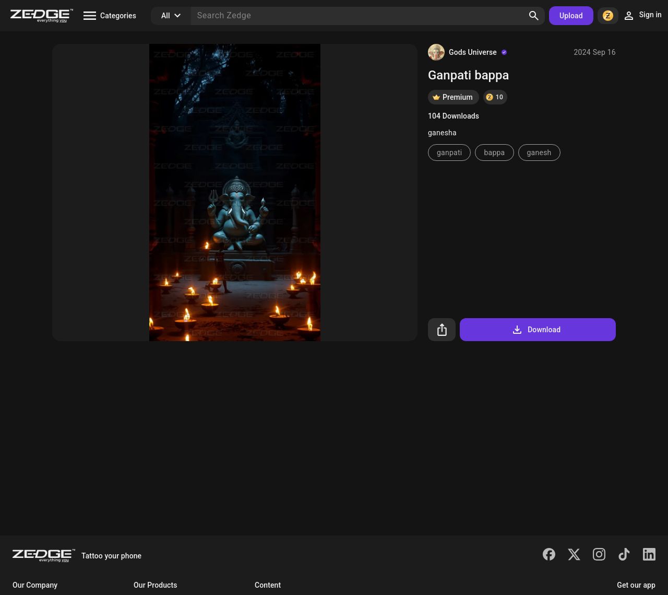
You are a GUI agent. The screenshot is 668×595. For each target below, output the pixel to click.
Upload (571, 15)
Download (535, 329)
